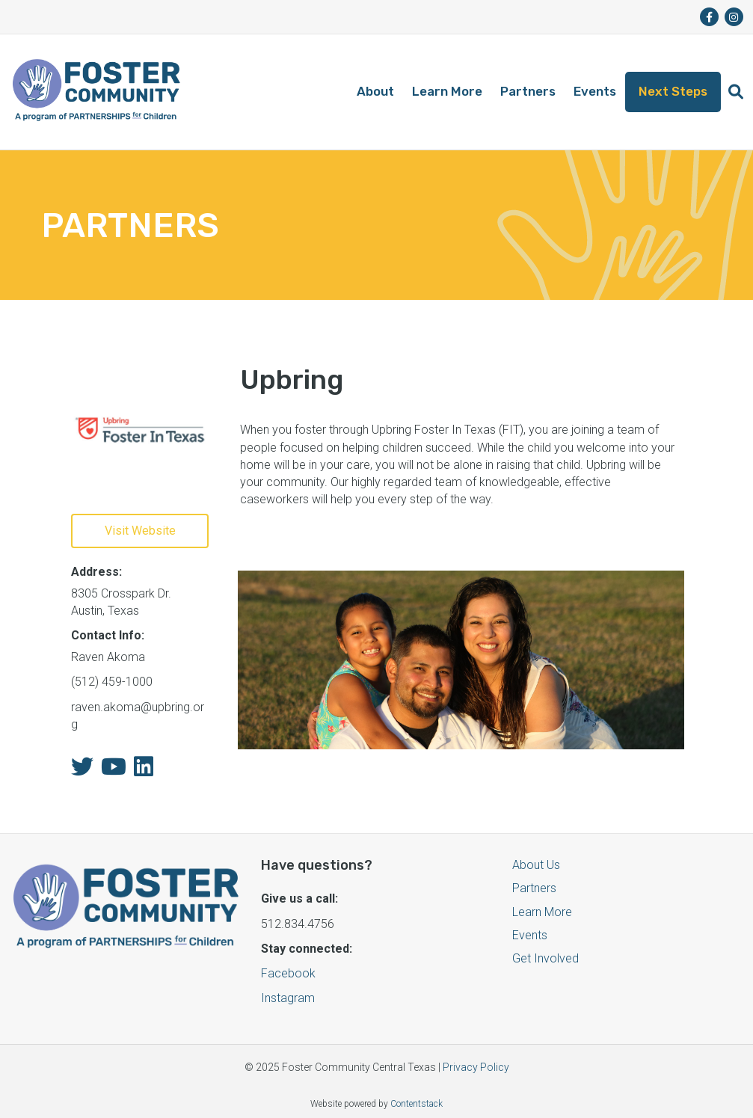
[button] (735, 92)
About (375, 91)
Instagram (288, 998)
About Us (536, 865)
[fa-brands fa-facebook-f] (709, 16)
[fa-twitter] (82, 771)
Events (595, 91)
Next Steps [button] (673, 91)
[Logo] (96, 92)
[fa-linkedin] (143, 771)
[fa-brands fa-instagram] (734, 16)
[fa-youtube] (113, 771)
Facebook (288, 973)
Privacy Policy (476, 1067)
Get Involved (545, 958)
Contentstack (416, 1104)
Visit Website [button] (140, 530)
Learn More (447, 91)
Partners (528, 91)
